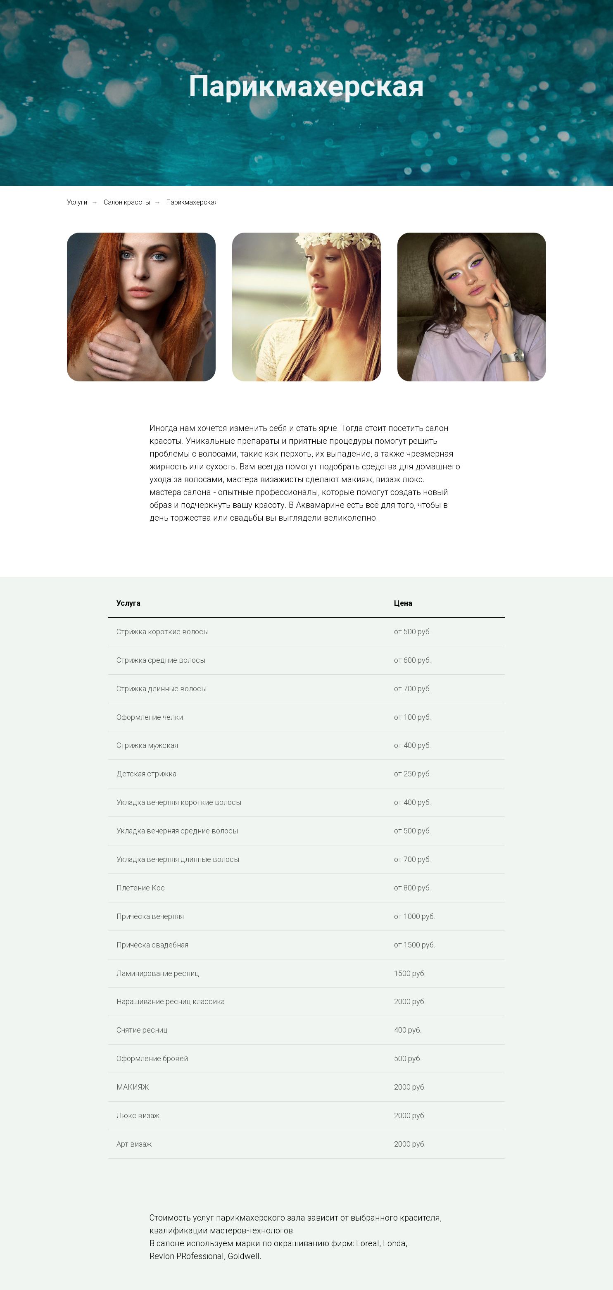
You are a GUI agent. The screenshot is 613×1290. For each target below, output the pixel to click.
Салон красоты (127, 202)
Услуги (77, 202)
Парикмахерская (192, 202)
